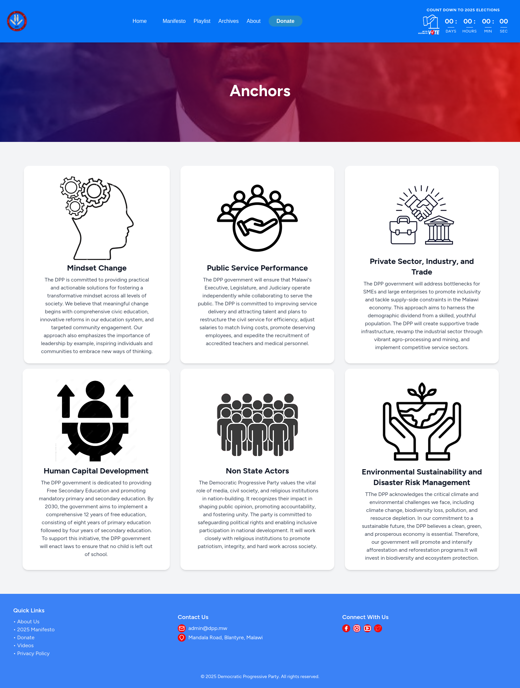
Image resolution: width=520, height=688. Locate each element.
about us (27, 621)
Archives (229, 21)
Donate (285, 21)
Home (140, 21)
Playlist (202, 21)
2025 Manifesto (35, 629)
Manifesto (173, 21)
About (254, 21)
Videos (25, 645)
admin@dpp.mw (207, 628)
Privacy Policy (33, 653)
